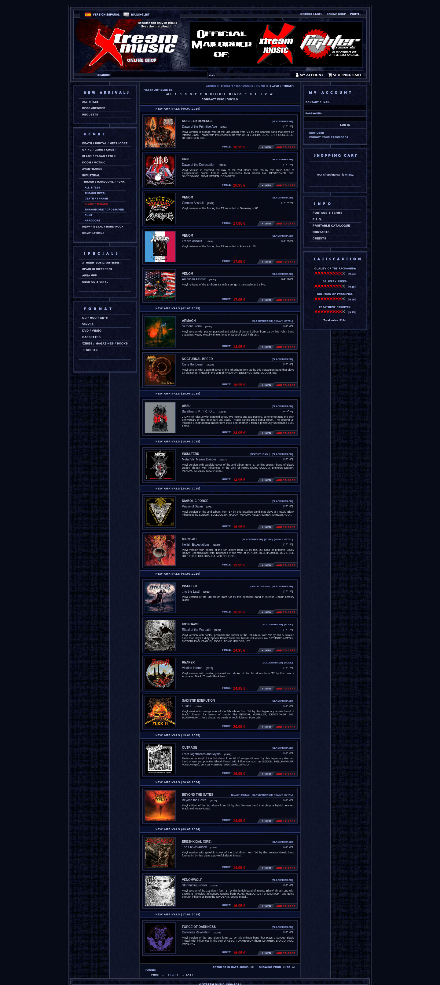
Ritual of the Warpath (196, 629)
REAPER (188, 662)
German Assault (193, 203)
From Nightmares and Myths (201, 754)
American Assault (194, 279)
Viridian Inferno (192, 668)
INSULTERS (190, 454)
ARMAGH (189, 320)
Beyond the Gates (194, 800)
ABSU (186, 406)
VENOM (187, 197)
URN (185, 159)
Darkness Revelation (196, 932)
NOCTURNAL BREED (197, 359)
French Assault (192, 241)
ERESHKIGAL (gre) (197, 841)
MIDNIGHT (189, 539)
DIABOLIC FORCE (195, 501)
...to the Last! (191, 591)
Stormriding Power (194, 885)
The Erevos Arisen (194, 847)
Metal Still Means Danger (199, 459)
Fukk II (186, 706)
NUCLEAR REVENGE (197, 121)
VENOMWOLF (192, 879)
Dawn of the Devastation (198, 164)
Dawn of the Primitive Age (199, 126)
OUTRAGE (189, 747)
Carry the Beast (192, 364)
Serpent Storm (192, 326)
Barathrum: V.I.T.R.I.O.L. (198, 411)
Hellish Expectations (196, 544)
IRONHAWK (190, 624)
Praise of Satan (192, 506)
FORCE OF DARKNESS (199, 927)
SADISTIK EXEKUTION (198, 700)
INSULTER (189, 586)
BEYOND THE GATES (197, 794)
